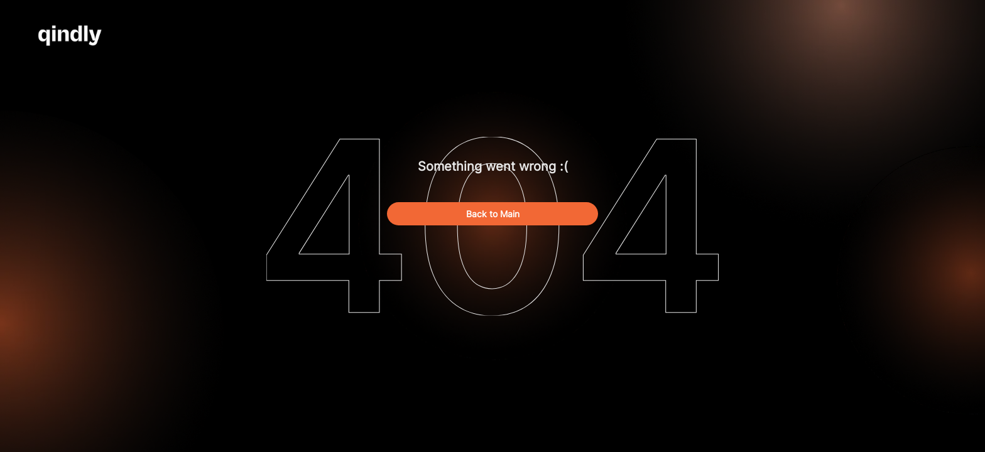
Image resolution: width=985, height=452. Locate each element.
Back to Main (493, 213)
